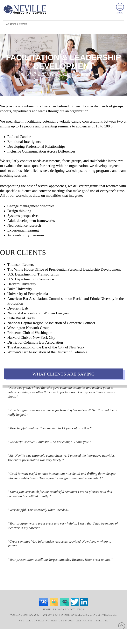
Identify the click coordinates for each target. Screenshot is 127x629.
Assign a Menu (16, 24)
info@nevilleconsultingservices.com (89, 614)
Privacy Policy (64, 609)
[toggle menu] (120, 7)
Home (47, 609)
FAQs (80, 609)
